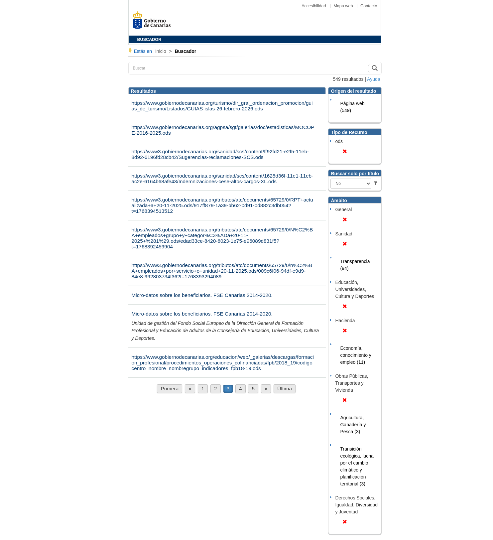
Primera (170, 388)
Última (284, 388)
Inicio (161, 51)
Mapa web (343, 6)
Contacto (368, 6)
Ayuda (373, 79)
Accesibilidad (314, 6)
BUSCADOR (149, 39)
